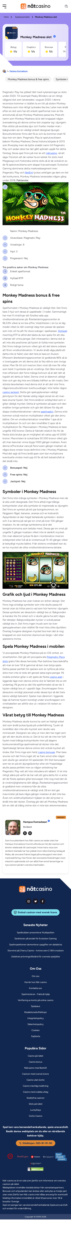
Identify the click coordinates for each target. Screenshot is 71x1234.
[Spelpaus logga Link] (35, 1157)
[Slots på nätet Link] (35, 1104)
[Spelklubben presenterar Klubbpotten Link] (35, 932)
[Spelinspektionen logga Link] (61, 1157)
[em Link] (30, 833)
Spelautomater (22, 17)
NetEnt (29, 172)
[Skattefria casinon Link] (35, 1098)
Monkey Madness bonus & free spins (28, 79)
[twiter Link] (35, 901)
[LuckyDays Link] (35, 1110)
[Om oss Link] (35, 976)
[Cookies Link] (35, 1030)
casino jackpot (11, 392)
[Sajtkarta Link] (35, 1036)
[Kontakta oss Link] (35, 988)
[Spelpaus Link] (35, 1006)
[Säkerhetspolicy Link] (35, 1024)
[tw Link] (25, 833)
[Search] (64, 6)
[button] (6, 6)
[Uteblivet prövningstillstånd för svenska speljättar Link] (35, 956)
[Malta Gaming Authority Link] (35, 1163)
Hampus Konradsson (19, 71)
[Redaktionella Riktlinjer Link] (35, 1012)
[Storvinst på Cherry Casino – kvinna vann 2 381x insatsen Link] (35, 950)
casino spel (56, 676)
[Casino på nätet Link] (35, 1056)
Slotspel (62, 330)
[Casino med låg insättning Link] (35, 1086)
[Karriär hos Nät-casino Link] (35, 982)
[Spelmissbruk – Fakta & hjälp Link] (35, 994)
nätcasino (51, 153)
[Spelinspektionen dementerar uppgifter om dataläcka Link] (35, 944)
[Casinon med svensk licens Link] (35, 1074)
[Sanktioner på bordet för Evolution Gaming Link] (35, 938)
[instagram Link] (28, 901)
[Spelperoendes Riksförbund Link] (48, 1157)
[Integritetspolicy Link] (35, 1018)
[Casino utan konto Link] (35, 1080)
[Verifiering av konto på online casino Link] (35, 1000)
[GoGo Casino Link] (35, 1116)
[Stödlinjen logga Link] (23, 1157)
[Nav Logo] (35, 6)
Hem (6, 17)
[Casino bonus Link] (35, 1062)
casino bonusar (46, 752)
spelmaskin (47, 411)
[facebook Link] (42, 901)
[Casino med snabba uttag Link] (35, 1092)
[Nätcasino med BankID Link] (35, 1068)
